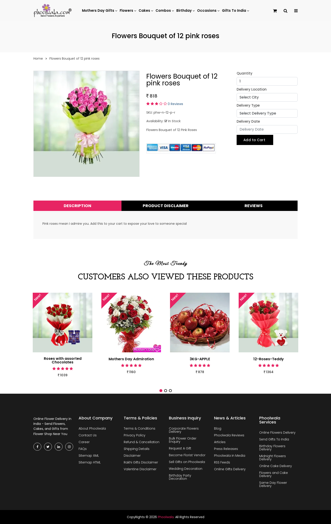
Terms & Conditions (139, 428)
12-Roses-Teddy (268, 359)
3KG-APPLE (200, 359)
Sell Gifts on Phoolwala (187, 461)
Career (84, 442)
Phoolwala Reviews (229, 435)
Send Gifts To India (274, 439)
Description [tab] (77, 205)
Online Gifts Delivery (230, 469)
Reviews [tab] (254, 205)
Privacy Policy (134, 435)
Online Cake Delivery (275, 466)
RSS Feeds (222, 462)
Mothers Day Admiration (131, 359)
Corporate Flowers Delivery (184, 430)
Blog (217, 428)
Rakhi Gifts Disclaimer (141, 462)
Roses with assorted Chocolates (63, 360)
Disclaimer (132, 455)
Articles (220, 442)
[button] (160, 390)
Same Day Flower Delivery (273, 484)
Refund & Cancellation (141, 442)
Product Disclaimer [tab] (166, 205)
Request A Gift (180, 448)
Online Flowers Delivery (277, 432)
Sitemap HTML (90, 462)
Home (38, 58)
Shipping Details (136, 448)
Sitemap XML (89, 455)
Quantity (244, 73)
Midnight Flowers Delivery (272, 457)
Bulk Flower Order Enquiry (182, 440)
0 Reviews (175, 104)
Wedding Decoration (185, 468)
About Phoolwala (92, 428)
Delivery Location (252, 89)
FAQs (83, 448)
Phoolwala (166, 517)
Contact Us (88, 435)
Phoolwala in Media (229, 455)
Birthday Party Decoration (180, 477)
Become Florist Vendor (187, 455)
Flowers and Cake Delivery (273, 474)
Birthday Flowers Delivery (272, 447)
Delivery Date (248, 121)
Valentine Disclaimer (140, 469)
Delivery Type (248, 105)
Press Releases (226, 448)
